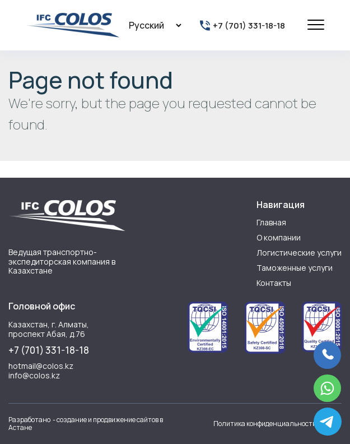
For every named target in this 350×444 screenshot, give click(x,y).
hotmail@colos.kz (40, 366)
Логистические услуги (299, 252)
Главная (271, 222)
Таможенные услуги (294, 267)
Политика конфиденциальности (264, 423)
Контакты (273, 283)
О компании (278, 237)
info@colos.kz (34, 376)
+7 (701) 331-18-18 (48, 350)
